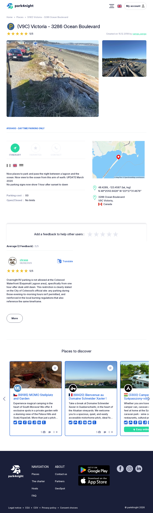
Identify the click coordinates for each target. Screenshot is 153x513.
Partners (59, 481)
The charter (38, 481)
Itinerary (15, 150)
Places (19, 17)
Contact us (61, 474)
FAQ (34, 495)
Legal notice (14, 507)
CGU (27, 507)
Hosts (35, 488)
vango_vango (139, 33)
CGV (35, 507)
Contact (56, 150)
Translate (65, 261)
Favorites (36, 150)
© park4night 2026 (135, 507)
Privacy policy (49, 507)
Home (10, 17)
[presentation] (4, 398)
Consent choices (69, 507)
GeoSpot (60, 488)
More (15, 318)
